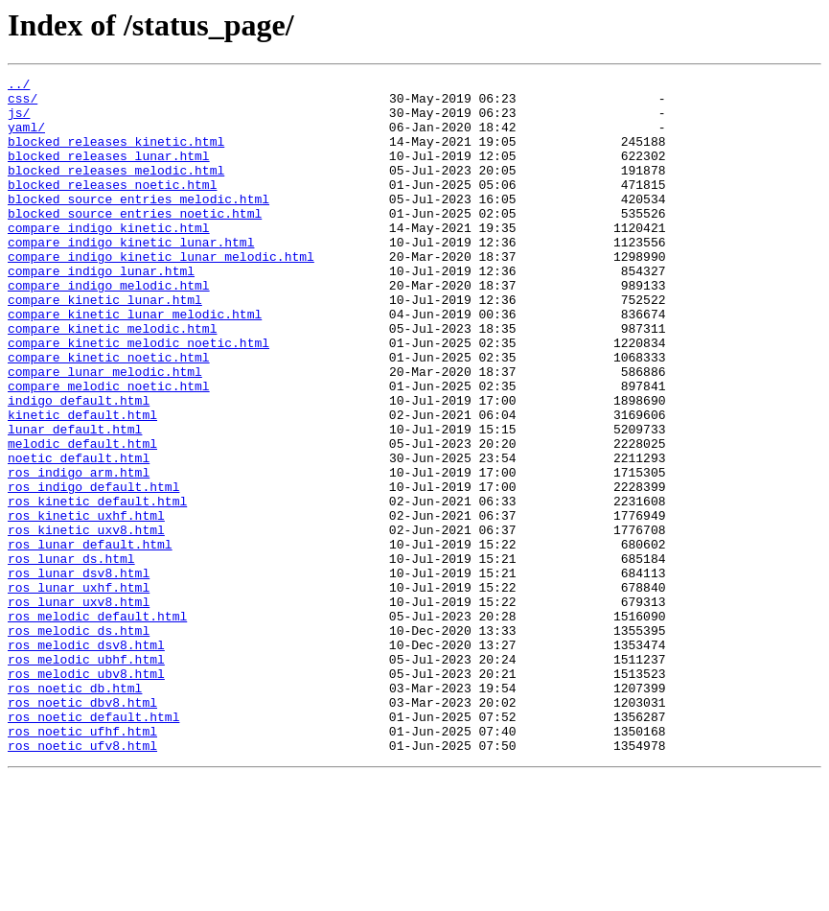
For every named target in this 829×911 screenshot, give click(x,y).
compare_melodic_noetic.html (109, 448)
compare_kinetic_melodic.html (112, 379)
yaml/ (26, 138)
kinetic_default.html (82, 483)
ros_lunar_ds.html (71, 656)
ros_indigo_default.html (93, 569)
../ (19, 86)
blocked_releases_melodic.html (116, 190)
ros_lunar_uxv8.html (79, 707)
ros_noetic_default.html (93, 845)
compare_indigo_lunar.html (101, 310)
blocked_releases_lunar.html (109, 172)
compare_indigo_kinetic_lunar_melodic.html (161, 293)
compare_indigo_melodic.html (109, 328)
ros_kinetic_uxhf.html (86, 604)
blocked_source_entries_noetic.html (135, 241)
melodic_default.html (82, 517)
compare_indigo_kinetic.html (109, 259)
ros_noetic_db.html (75, 811)
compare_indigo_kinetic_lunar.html (131, 276)
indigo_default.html (79, 466)
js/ (19, 120)
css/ (22, 103)
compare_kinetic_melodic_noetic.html (138, 397)
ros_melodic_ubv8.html (86, 794)
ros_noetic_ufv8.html (82, 880)
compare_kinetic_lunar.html (105, 345)
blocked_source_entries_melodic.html (138, 224)
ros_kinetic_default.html (97, 587)
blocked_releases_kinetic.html (116, 155)
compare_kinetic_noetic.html (109, 414)
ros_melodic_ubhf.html (86, 776)
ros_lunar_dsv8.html (79, 673)
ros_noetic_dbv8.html (82, 828)
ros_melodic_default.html (97, 725)
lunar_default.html (75, 500)
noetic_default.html (79, 535)
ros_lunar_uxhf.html (79, 690)
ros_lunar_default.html (90, 638)
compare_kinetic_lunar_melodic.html (135, 362)
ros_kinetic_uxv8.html (86, 621)
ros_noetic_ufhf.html (82, 863)
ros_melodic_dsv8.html (86, 759)
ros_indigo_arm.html (79, 552)
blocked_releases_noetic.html (112, 207)
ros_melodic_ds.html (79, 742)
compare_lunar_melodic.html (105, 431)
